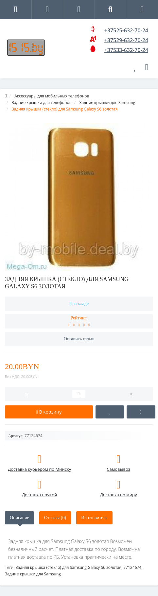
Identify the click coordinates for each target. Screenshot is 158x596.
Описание (19, 517)
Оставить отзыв (79, 338)
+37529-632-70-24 (126, 40)
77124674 (132, 567)
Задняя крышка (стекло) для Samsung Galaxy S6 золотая (68, 567)
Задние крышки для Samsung (33, 574)
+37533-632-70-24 (126, 50)
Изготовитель (94, 517)
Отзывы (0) (55, 517)
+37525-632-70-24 (126, 30)
